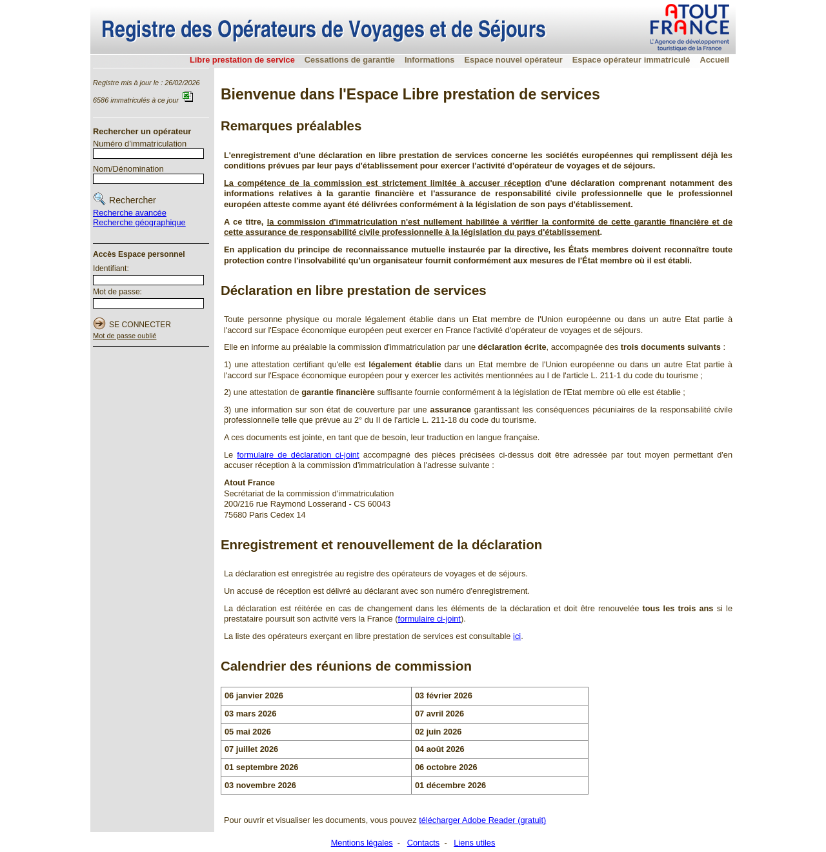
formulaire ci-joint (429, 619)
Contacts (423, 842)
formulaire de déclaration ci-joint (298, 455)
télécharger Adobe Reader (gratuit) (482, 820)
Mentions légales (362, 842)
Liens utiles (474, 842)
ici (517, 636)
